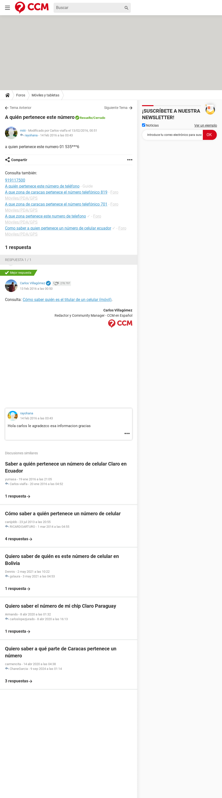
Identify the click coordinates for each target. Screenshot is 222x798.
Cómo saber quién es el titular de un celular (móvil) (67, 299)
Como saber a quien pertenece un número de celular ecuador (58, 228)
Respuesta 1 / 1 (18, 260)
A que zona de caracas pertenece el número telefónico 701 (56, 204)
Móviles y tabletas (45, 95)
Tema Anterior (20, 108)
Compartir (19, 160)
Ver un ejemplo (205, 125)
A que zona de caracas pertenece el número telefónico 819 (56, 192)
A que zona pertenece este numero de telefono (45, 216)
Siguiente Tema (116, 108)
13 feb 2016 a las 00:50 (36, 288)
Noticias (150, 125)
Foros (20, 95)
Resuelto (86, 118)
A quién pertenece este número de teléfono (42, 186)
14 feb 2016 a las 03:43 (56, 135)
